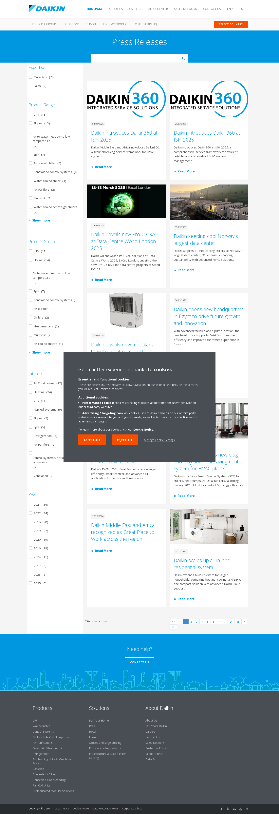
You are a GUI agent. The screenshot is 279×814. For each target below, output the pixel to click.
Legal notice (62, 808)
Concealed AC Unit (44, 774)
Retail (92, 726)
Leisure (93, 737)
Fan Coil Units (41, 785)
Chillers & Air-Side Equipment (51, 737)
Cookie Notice (143, 429)
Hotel (92, 731)
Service (91, 24)
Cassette (38, 769)
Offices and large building (105, 743)
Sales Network (154, 743)
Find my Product (116, 24)
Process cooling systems (105, 748)
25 (238, 621)
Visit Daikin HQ (146, 24)
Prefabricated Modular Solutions (53, 791)
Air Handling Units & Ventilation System (52, 761)
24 (231, 621)
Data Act (151, 759)
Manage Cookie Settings (159, 440)
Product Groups (44, 24)
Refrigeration (41, 754)
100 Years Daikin (156, 726)
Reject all (125, 440)
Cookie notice (81, 808)
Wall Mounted (41, 726)
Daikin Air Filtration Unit (48, 748)
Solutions (72, 24)
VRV (35, 720)
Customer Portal (156, 748)
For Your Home (99, 720)
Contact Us (152, 737)
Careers (150, 731)
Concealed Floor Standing (49, 780)
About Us (151, 720)
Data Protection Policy (105, 808)
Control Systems (43, 731)
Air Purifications (43, 743)
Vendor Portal (154, 754)
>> (173, 627)
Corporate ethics (132, 808)
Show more (41, 220)
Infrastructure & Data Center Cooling (107, 756)
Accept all (92, 440)
